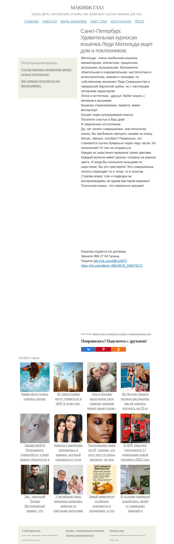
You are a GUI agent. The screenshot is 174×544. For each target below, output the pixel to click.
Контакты (70, 531)
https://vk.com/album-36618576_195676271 (112, 265)
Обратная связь (116, 531)
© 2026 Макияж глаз (31, 531)
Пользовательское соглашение (90, 531)
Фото (139, 21)
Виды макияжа (73, 21)
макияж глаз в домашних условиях (110, 334)
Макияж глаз (87, 7)
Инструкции (121, 21)
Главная (31, 21)
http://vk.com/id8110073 (110, 261)
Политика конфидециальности (80, 535)
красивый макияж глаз (140, 334)
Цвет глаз (98, 21)
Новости (49, 21)
